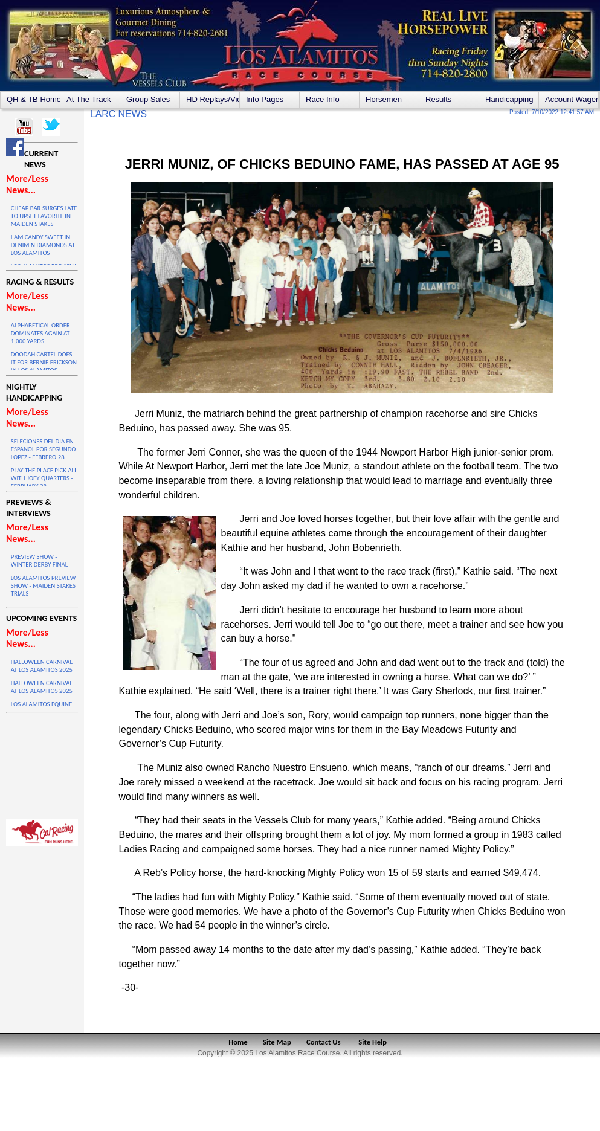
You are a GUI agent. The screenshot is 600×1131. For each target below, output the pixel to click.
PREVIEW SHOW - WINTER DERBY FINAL (39, 561)
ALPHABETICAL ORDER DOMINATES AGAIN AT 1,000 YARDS (40, 333)
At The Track (88, 99)
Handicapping (509, 99)
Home (237, 1041)
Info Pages (264, 99)
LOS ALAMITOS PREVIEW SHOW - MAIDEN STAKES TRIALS (43, 586)
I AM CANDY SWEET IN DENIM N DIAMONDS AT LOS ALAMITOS (43, 245)
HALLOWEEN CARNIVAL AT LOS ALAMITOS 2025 (42, 666)
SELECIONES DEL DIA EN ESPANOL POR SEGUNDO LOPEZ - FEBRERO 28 (43, 449)
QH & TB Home (33, 99)
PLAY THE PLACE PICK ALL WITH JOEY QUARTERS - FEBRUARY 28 (44, 478)
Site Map (277, 1041)
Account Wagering (571, 99)
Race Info (323, 99)
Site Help (372, 1041)
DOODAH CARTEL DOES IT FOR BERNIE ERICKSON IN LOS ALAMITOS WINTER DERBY (44, 366)
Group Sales (148, 99)
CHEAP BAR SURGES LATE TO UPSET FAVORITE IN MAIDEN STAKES (44, 216)
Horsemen (384, 99)
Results (438, 99)
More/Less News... (27, 184)
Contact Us (323, 1041)
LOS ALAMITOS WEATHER (42, 763)
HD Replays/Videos (212, 99)
